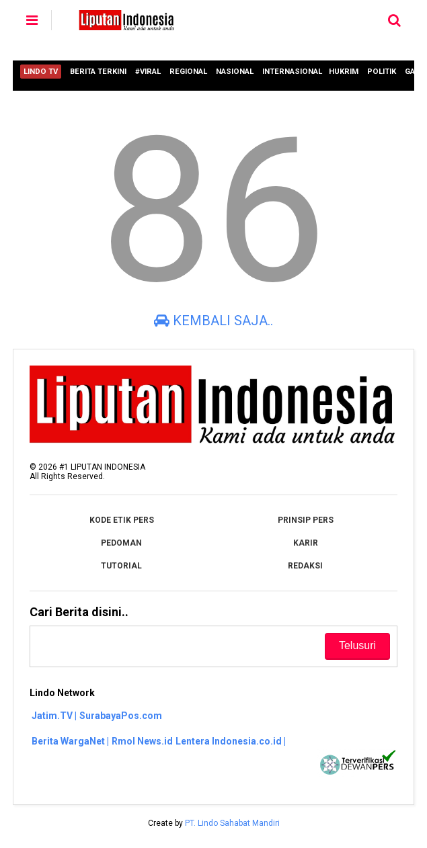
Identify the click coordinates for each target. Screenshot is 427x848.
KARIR (305, 543)
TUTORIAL (121, 565)
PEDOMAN (121, 543)
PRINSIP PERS (306, 520)
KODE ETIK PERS (121, 520)
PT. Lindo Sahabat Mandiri (232, 823)
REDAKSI (305, 565)
